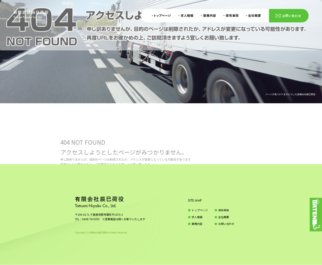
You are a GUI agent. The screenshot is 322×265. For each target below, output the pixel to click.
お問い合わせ (288, 16)
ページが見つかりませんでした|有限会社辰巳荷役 (290, 94)
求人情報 (186, 16)
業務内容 (210, 16)
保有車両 (232, 16)
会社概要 (256, 16)
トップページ (161, 16)
